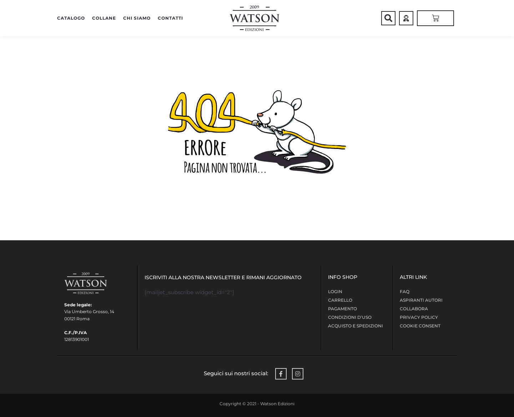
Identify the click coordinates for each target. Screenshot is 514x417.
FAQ (404, 291)
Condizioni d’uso (350, 317)
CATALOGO (71, 18)
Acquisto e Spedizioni (355, 325)
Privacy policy (419, 317)
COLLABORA (414, 308)
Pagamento (342, 308)
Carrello (340, 300)
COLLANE (104, 18)
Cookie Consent (420, 325)
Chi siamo (137, 18)
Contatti (170, 18)
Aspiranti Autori (421, 300)
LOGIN (335, 291)
